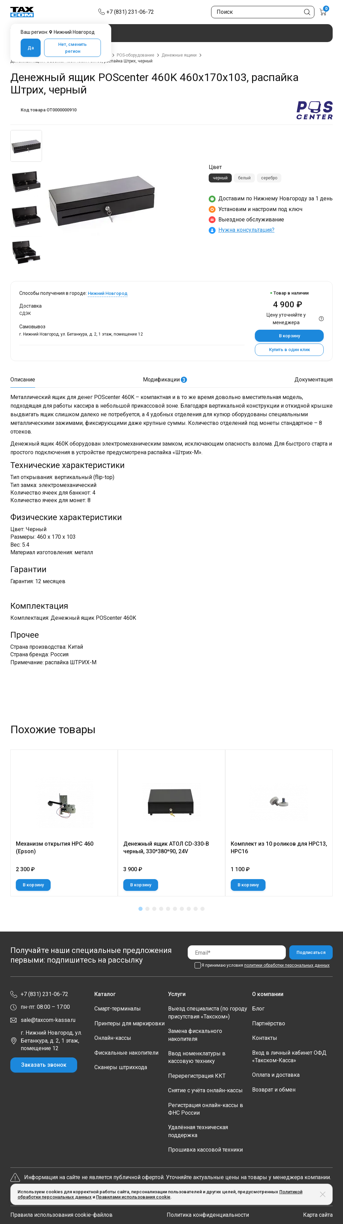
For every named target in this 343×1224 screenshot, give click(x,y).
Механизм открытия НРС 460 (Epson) (54, 847)
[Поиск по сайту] (262, 12)
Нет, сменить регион (72, 48)
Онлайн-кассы (112, 1038)
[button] (140, 909)
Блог (258, 1008)
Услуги (177, 994)
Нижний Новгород (107, 293)
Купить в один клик (289, 349)
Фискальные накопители (126, 1052)
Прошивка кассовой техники (205, 1149)
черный (220, 178)
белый (244, 178)
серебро (269, 178)
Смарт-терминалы (117, 1008)
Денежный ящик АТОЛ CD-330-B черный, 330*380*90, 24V (166, 847)
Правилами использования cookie (133, 1197)
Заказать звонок (43, 1065)
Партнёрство (268, 1023)
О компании (267, 994)
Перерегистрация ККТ (197, 1076)
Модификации (165, 379)
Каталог (105, 994)
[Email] (237, 952)
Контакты (264, 1038)
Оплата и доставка (276, 1075)
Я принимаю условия (265, 965)
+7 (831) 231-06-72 (130, 12)
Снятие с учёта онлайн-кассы (205, 1090)
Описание (22, 379)
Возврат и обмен (273, 1089)
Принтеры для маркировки (129, 1023)
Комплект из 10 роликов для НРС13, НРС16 (279, 847)
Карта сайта (318, 1215)
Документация (313, 379)
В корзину (289, 335)
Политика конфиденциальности (208, 1215)
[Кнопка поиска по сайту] (307, 12)
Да (31, 47)
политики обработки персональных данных (287, 965)
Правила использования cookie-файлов (61, 1215)
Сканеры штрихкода (120, 1067)
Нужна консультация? (246, 230)
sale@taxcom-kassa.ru (48, 1020)
